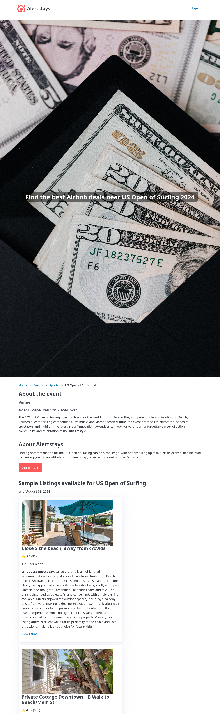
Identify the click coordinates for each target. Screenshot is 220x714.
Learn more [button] (30, 467)
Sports (54, 385)
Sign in (196, 8)
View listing (30, 634)
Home (23, 385)
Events (38, 385)
